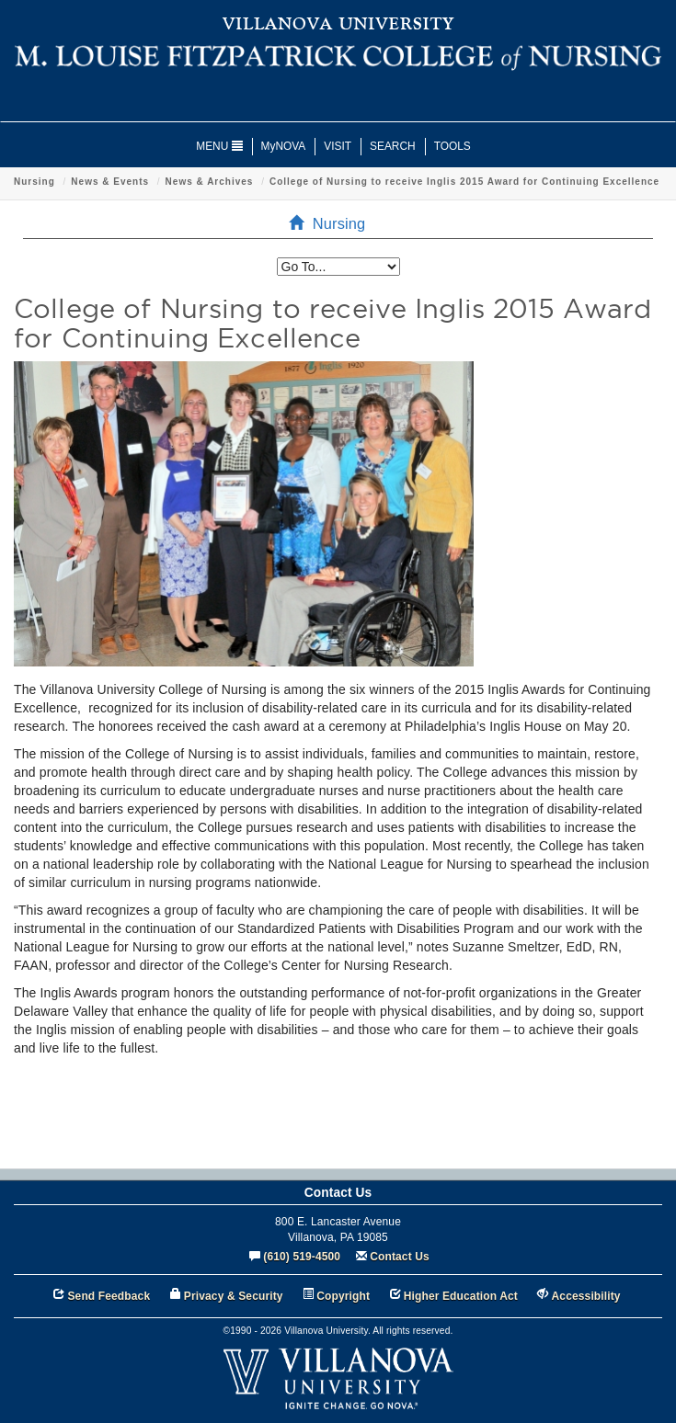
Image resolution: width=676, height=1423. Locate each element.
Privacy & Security (233, 1296)
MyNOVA (283, 146)
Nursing (34, 181)
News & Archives (210, 181)
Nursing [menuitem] (333, 223)
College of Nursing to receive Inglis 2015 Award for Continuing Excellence (464, 181)
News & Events (110, 181)
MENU (219, 146)
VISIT (337, 146)
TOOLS (452, 146)
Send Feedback (108, 1296)
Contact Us (400, 1256)
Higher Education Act (461, 1296)
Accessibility (586, 1296)
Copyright (343, 1296)
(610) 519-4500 (301, 1256)
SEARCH (393, 146)
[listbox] (338, 266)
